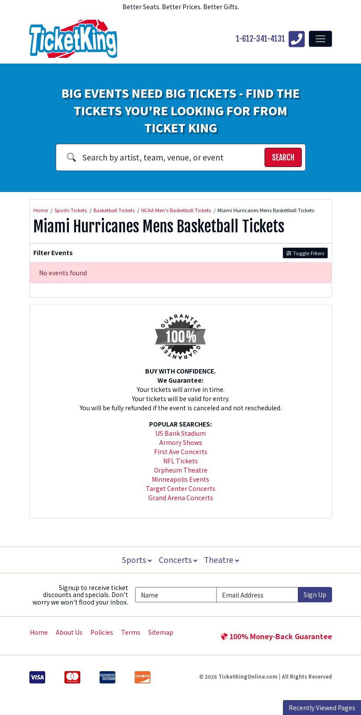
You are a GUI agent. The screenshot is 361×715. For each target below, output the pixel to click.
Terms (130, 632)
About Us (69, 632)
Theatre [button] (222, 559)
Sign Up (315, 594)
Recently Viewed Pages (322, 707)
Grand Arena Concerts (180, 497)
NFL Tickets (180, 460)
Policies (101, 632)
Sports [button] (136, 559)
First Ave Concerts (180, 451)
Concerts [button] (178, 559)
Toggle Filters (305, 252)
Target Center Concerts (180, 488)
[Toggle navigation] (320, 38)
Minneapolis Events (180, 479)
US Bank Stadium (180, 433)
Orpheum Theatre (180, 470)
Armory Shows (180, 442)
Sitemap (160, 632)
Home (39, 632)
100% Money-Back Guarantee (276, 636)
